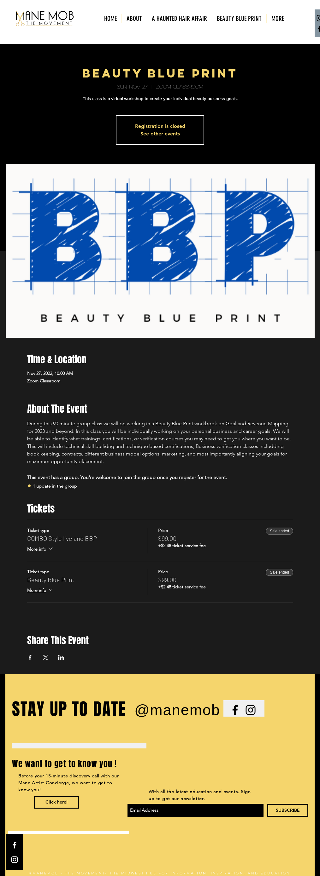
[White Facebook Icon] (14, 845)
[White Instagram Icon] (14, 859)
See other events (160, 134)
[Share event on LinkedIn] (61, 657)
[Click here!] (56, 802)
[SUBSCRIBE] (287, 810)
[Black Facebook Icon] (235, 710)
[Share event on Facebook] (30, 657)
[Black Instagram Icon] (250, 710)
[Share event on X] (46, 657)
